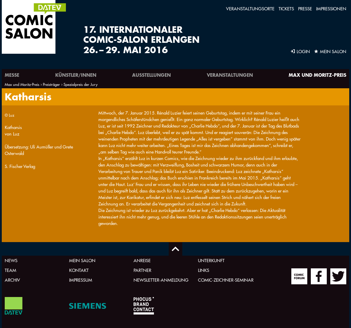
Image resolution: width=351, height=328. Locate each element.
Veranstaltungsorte (250, 9)
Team (10, 270)
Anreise (142, 260)
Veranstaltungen (230, 75)
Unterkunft (211, 260)
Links (203, 270)
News (11, 260)
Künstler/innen (75, 75)
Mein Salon (82, 260)
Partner (142, 270)
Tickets (286, 9)
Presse (305, 9)
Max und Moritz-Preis (317, 75)
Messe (12, 75)
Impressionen (331, 9)
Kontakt (79, 270)
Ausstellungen (151, 75)
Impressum (80, 280)
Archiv (12, 280)
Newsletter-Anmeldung (161, 280)
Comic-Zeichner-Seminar (226, 280)
